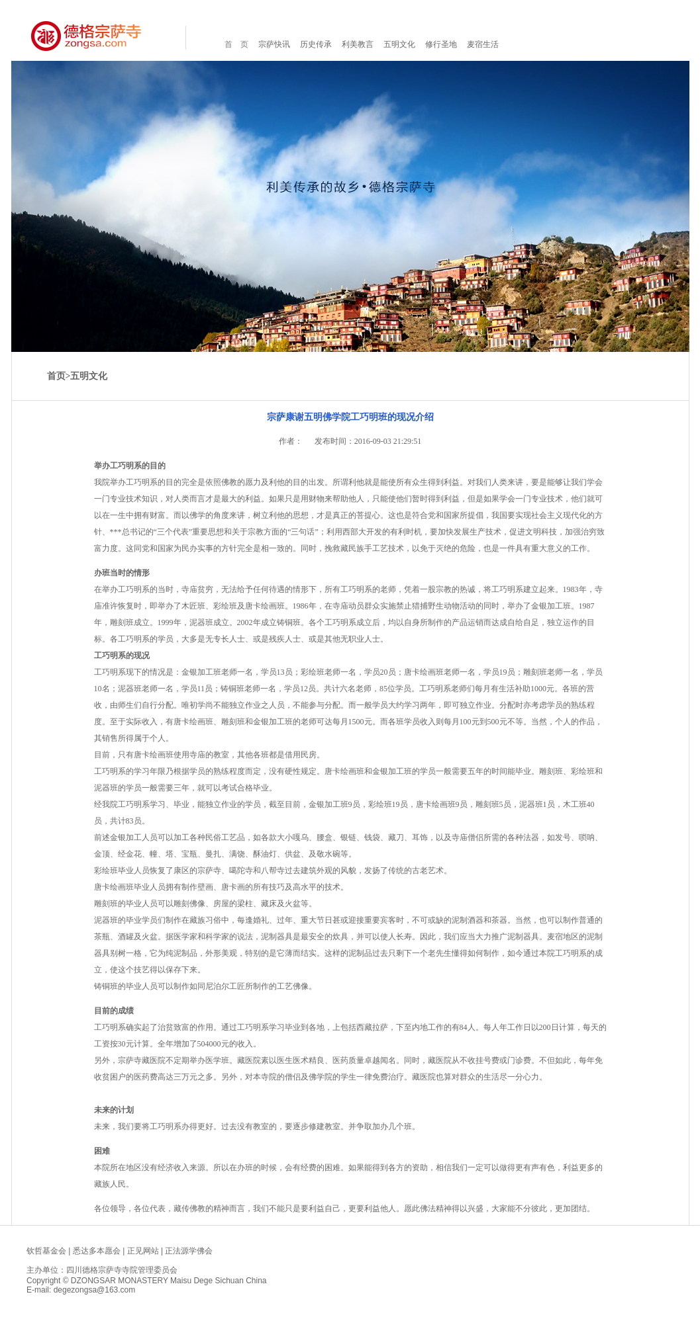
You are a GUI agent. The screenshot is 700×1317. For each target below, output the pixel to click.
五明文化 (399, 44)
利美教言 (358, 44)
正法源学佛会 (189, 1250)
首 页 (236, 44)
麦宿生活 (483, 44)
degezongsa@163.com (95, 1290)
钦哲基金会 (46, 1250)
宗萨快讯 (274, 44)
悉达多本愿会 (97, 1250)
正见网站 (143, 1250)
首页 (56, 376)
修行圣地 (441, 44)
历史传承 (316, 44)
